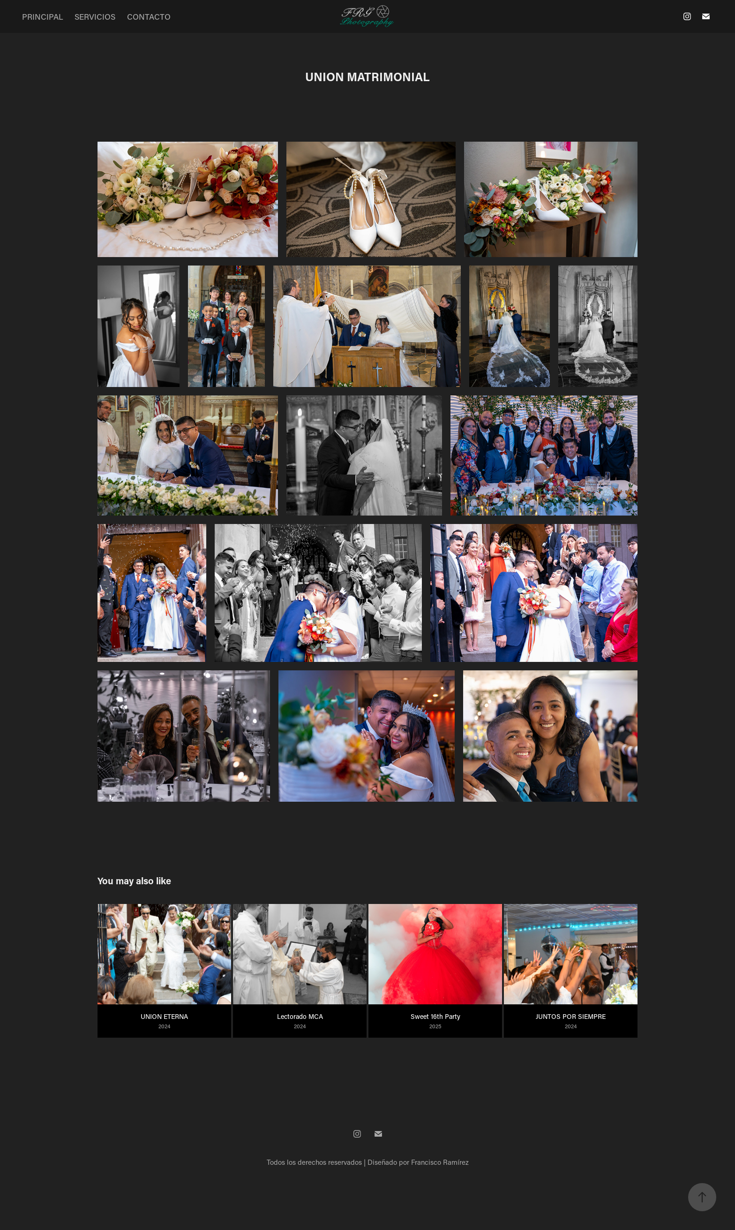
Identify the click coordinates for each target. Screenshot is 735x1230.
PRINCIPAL (42, 16)
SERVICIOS (95, 16)
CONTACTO (149, 16)
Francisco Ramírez (440, 1162)
